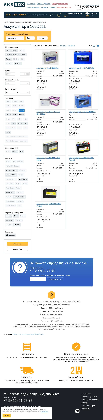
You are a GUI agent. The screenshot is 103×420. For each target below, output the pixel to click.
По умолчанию (51, 46)
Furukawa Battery (25, 334)
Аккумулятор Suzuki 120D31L (48, 68)
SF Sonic (40, 334)
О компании (31, 4)
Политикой (44, 412)
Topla (36, 334)
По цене (63, 46)
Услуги (52, 7)
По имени (71, 46)
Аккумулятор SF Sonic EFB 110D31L (82, 112)
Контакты (44, 7)
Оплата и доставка (43, 4)
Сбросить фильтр (18, 249)
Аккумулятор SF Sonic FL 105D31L (82, 68)
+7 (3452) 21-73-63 (88, 7)
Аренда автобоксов (64, 7)
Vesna (32, 334)
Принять (6, 416)
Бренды (85, 403)
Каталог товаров (16, 15)
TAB (13, 334)
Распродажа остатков (60, 4)
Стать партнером (33, 7)
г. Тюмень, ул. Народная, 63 (91, 5)
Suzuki (17, 334)
